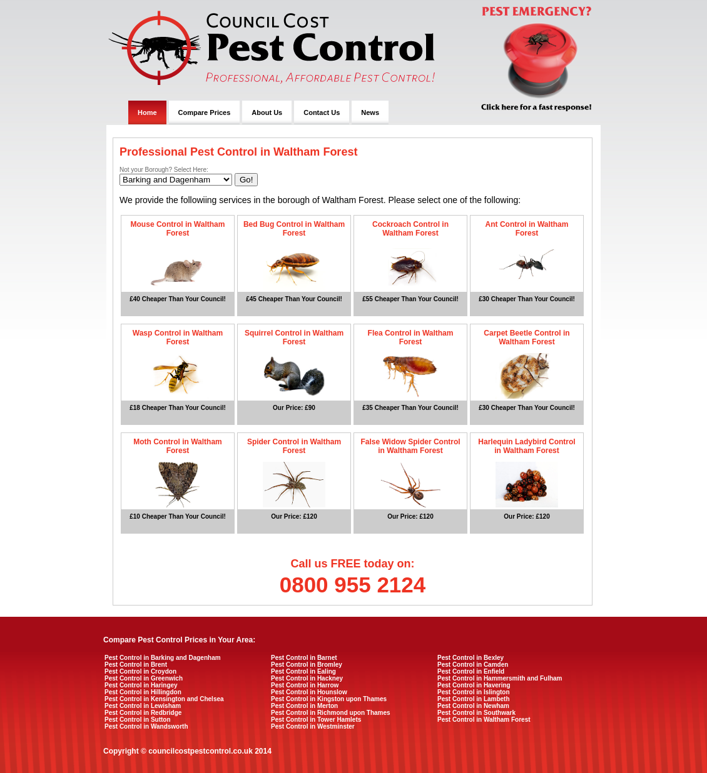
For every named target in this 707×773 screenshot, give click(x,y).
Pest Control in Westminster (313, 726)
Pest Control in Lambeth (473, 699)
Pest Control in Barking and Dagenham (162, 657)
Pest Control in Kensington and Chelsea (164, 699)
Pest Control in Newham (473, 705)
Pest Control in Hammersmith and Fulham (499, 678)
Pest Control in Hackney (307, 678)
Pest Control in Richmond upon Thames (330, 712)
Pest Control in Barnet (304, 657)
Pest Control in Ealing (303, 671)
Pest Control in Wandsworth (146, 726)
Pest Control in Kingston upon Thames (329, 699)
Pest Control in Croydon (140, 671)
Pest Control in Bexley (470, 657)
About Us (267, 112)
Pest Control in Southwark (476, 712)
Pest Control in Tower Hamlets (316, 719)
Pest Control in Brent (135, 664)
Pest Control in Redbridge (142, 712)
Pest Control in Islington (473, 692)
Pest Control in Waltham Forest (484, 719)
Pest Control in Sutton (137, 719)
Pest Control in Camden (472, 664)
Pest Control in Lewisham (142, 705)
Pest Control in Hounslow (309, 692)
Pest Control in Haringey (141, 685)
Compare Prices (204, 112)
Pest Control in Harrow (304, 685)
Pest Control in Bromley (306, 664)
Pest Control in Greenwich (143, 678)
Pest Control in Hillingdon (142, 692)
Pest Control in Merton (304, 705)
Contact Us (321, 112)
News (370, 112)
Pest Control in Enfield (470, 671)
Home (147, 112)
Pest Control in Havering (474, 685)
